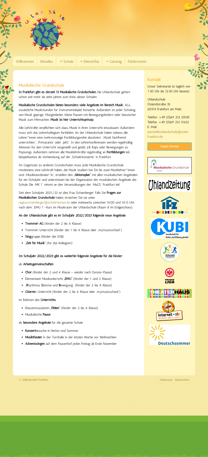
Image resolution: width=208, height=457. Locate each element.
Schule (66, 61)
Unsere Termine (169, 146)
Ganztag (114, 61)
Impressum (166, 380)
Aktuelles (46, 61)
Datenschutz (182, 380)
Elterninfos (89, 61)
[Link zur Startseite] (109, 29)
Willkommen (25, 61)
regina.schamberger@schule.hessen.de (44, 202)
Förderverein (137, 61)
